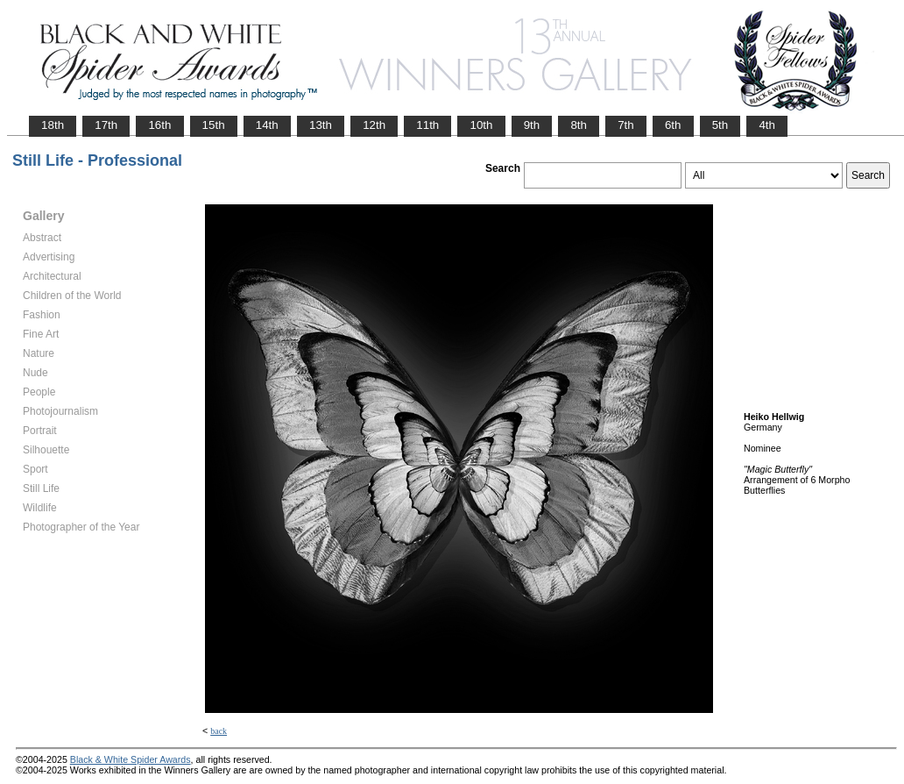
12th (374, 125)
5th (720, 125)
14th (267, 125)
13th (321, 125)
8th (579, 125)
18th (53, 125)
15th (214, 125)
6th (673, 125)
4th (767, 125)
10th (481, 125)
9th (532, 125)
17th (106, 125)
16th (159, 125)
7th (626, 125)
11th (427, 125)
